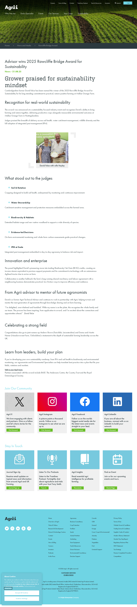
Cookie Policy (8, 597)
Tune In (43, 488)
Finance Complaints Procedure (123, 553)
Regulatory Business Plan (121, 542)
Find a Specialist (27, 13)
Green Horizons (75, 549)
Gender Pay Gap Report (121, 539)
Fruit (93, 546)
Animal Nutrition (75, 536)
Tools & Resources (96, 3)
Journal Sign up (14, 488)
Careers (52, 3)
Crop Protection (74, 525)
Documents (77, 488)
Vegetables (95, 542)
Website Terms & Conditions (122, 525)
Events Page (111, 488)
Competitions (117, 556)
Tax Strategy (117, 549)
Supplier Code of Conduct (121, 532)
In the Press (51, 556)
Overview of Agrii (53, 522)
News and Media (24, 45)
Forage (94, 529)
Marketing (73, 539)
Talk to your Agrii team (14, 370)
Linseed (94, 525)
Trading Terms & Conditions (122, 529)
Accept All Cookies (21, 601)
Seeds (72, 532)
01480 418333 (68, 575)
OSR (93, 522)
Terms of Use (117, 522)
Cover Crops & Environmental (100, 532)
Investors (107, 3)
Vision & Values (52, 525)
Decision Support (75, 556)
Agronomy (73, 518)
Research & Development (55, 529)
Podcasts (50, 553)
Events (40, 13)
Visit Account (13, 430)
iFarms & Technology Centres (57, 532)
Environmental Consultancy (78, 553)
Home (7, 45)
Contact (72, 3)
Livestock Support (97, 549)
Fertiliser (72, 529)
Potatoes (94, 539)
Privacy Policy (118, 518)
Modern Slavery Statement (121, 536)
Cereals (94, 518)
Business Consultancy (76, 522)
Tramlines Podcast (82, 3)
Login (128, 3)
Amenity (94, 536)
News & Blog (62, 3)
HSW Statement (118, 546)
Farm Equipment (75, 542)
